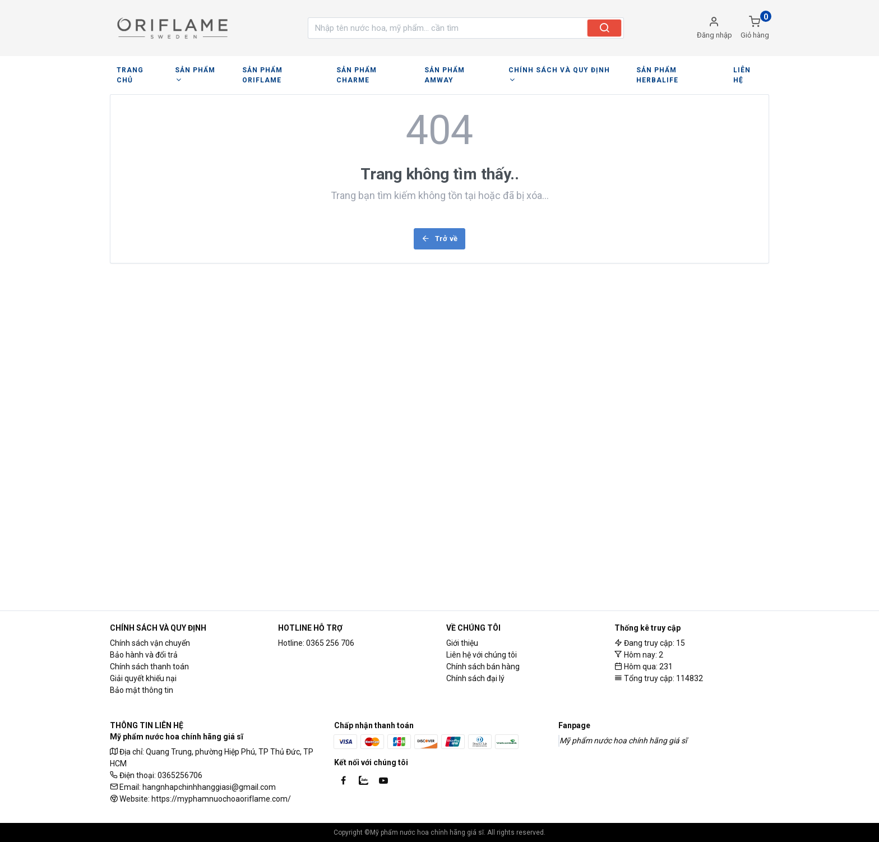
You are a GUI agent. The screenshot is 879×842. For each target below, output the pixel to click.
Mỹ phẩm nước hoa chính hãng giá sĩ (623, 740)
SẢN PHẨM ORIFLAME (276, 70)
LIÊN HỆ (731, 70)
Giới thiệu (462, 643)
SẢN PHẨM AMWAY (449, 70)
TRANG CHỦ (137, 70)
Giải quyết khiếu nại (143, 678)
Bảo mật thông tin (141, 690)
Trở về (439, 228)
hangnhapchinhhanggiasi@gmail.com (209, 787)
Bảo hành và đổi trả (144, 654)
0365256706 (180, 775)
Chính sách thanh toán (149, 666)
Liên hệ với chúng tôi (481, 654)
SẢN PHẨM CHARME (365, 70)
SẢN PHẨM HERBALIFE (663, 70)
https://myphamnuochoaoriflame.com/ (221, 798)
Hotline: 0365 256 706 (316, 643)
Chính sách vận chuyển (150, 643)
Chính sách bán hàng (483, 666)
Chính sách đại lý (475, 678)
